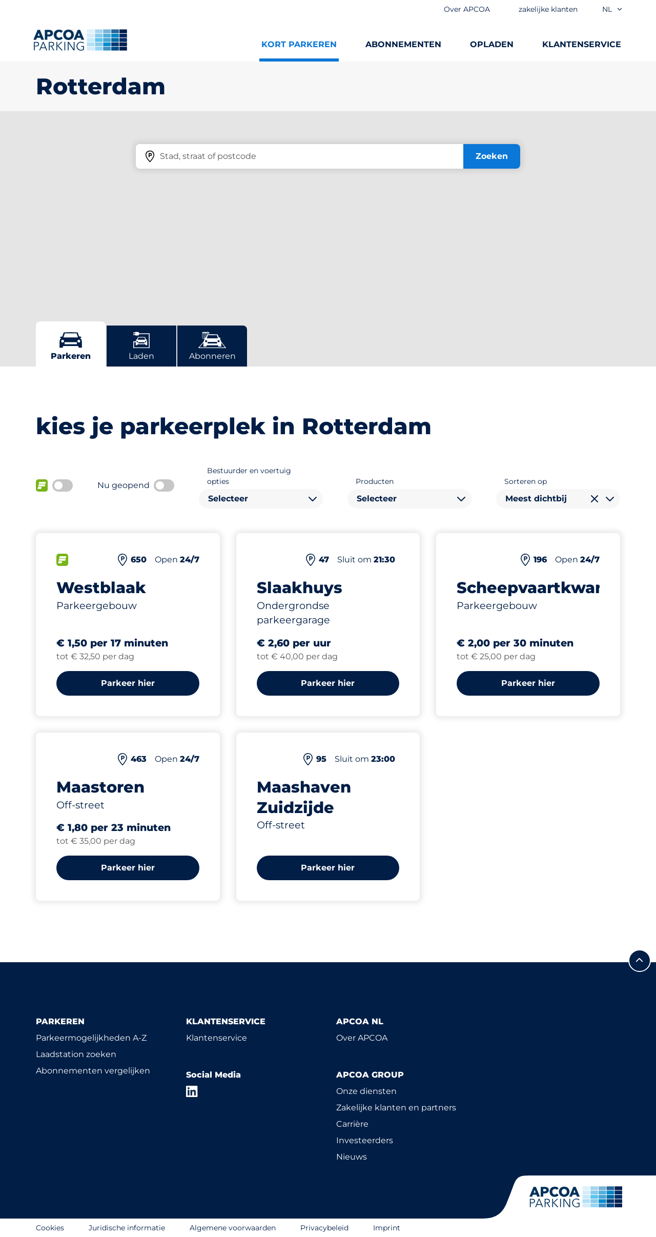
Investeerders (364, 1140)
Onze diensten (366, 1091)
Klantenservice (216, 1038)
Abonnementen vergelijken (93, 1071)
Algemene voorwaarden (233, 1227)
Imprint (386, 1227)
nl (612, 9)
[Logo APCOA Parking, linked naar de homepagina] (80, 40)
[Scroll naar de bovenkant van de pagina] (639, 960)
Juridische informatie (127, 1227)
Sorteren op (525, 481)
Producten (375, 481)
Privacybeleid (324, 1227)
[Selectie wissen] (594, 499)
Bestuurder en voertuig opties (249, 476)
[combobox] (261, 499)
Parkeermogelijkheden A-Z (91, 1038)
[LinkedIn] (192, 1091)
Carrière (352, 1124)
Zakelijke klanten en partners (396, 1107)
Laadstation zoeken (76, 1054)
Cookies (50, 1227)
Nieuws (351, 1157)
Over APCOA (361, 1038)
